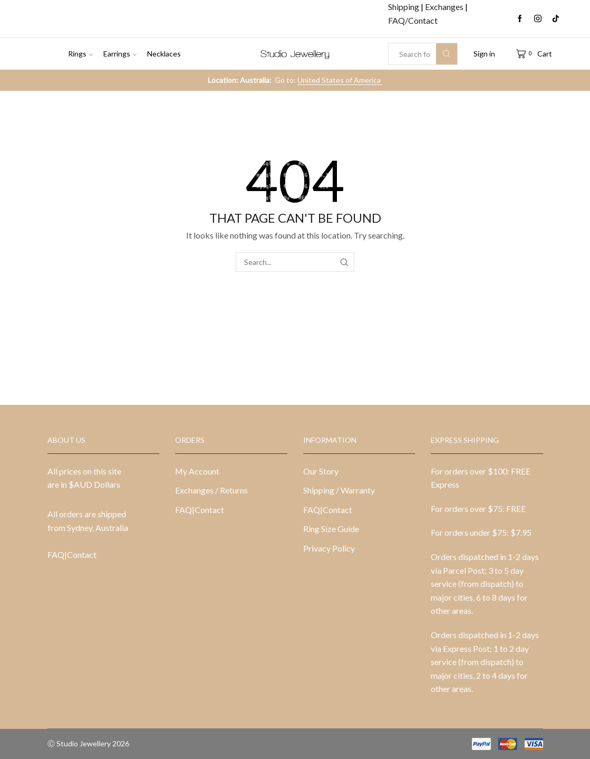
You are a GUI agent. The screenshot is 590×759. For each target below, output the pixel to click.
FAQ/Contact (413, 20)
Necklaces (164, 53)
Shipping (404, 7)
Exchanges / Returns (211, 490)
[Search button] (446, 53)
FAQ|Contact (71, 554)
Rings (80, 53)
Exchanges (445, 7)
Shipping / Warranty (339, 490)
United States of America (339, 79)
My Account (197, 471)
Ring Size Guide (331, 529)
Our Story (320, 471)
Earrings (120, 53)
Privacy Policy (329, 548)
